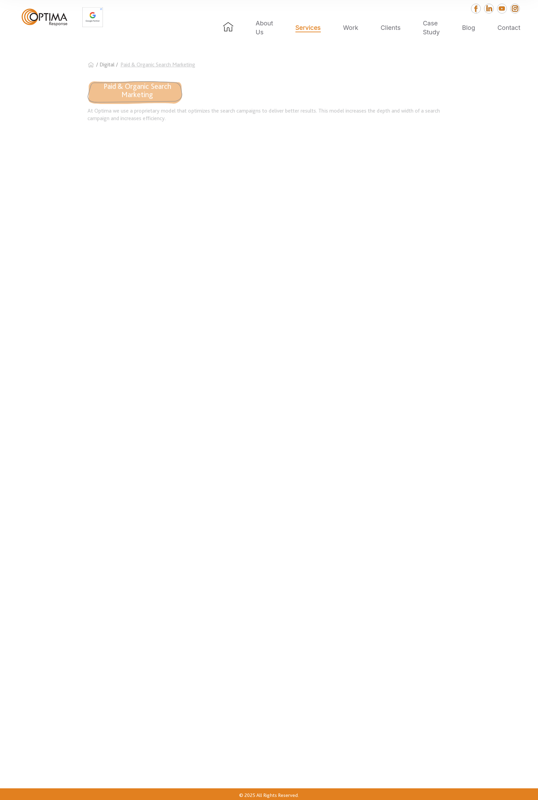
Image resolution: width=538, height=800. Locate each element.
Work (351, 27)
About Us (264, 28)
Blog (468, 27)
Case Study (431, 28)
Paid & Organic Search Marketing (157, 68)
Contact (509, 27)
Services (308, 27)
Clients (390, 27)
